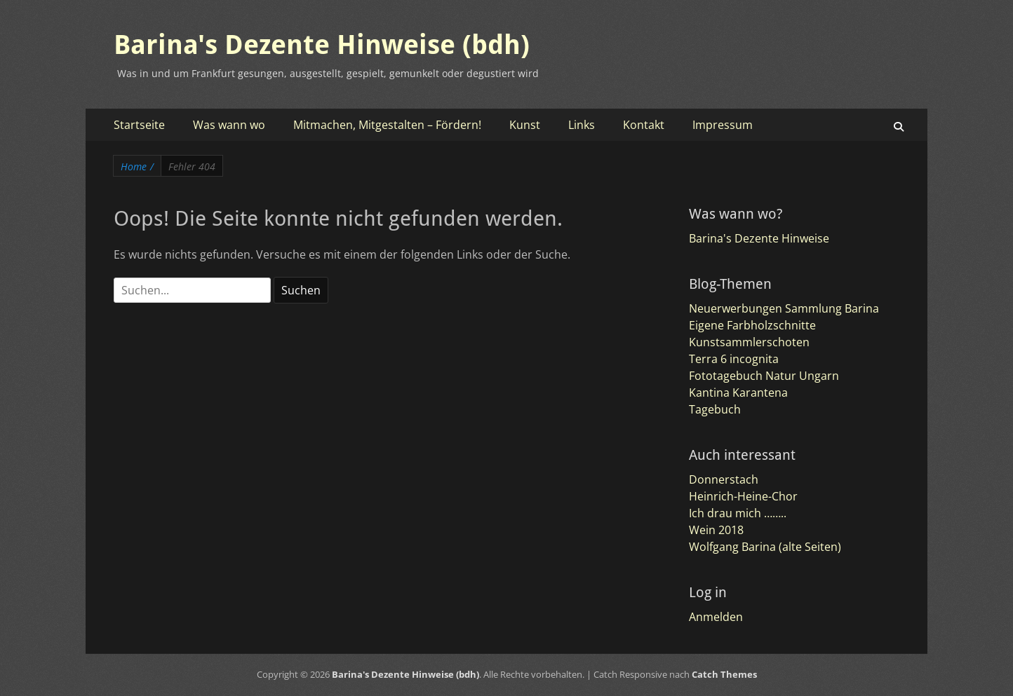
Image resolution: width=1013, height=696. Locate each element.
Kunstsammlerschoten (749, 342)
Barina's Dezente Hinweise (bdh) (322, 44)
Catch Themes (724, 674)
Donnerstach (723, 479)
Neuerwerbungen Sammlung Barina (784, 308)
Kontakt (643, 124)
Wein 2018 (716, 530)
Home (137, 166)
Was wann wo (229, 124)
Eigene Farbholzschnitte (752, 325)
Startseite (139, 124)
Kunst (524, 124)
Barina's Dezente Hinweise (759, 238)
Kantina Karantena (738, 392)
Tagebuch (715, 409)
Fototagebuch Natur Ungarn (764, 375)
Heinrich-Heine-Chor (743, 496)
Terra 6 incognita (734, 359)
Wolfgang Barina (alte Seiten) (765, 546)
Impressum (722, 124)
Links (581, 124)
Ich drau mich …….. (737, 513)
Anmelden (716, 617)
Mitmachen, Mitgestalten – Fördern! (387, 124)
